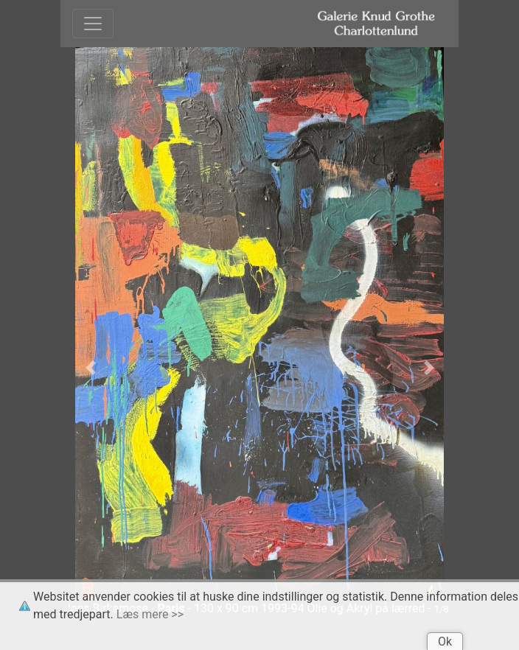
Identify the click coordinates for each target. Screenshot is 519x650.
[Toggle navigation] (93, 23)
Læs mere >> (150, 614)
